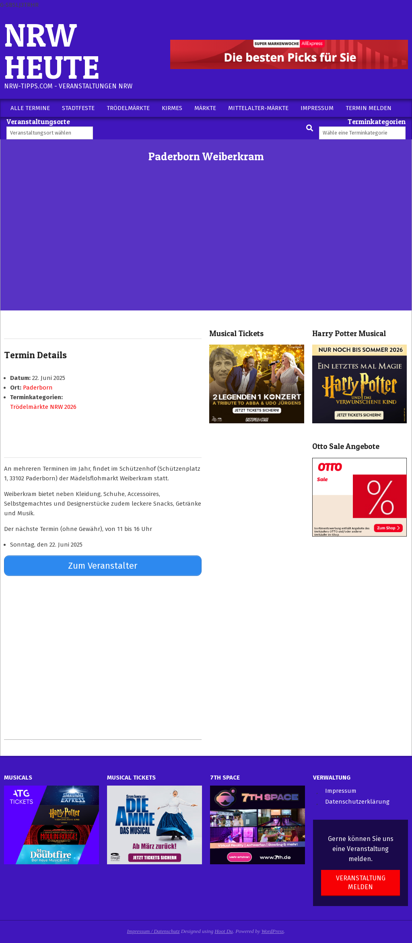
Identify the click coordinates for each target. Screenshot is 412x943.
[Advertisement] (206, 250)
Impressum (340, 789)
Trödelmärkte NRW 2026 (43, 406)
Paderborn (38, 387)
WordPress (273, 930)
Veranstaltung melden (360, 882)
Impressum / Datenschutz (153, 930)
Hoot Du (223, 930)
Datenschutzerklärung (357, 800)
